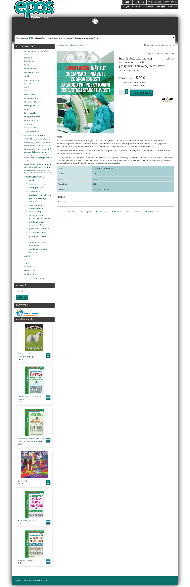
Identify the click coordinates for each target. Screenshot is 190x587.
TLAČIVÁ (28, 260)
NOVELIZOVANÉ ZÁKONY (34, 136)
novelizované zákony (31, 72)
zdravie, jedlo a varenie (32, 132)
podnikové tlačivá (30, 274)
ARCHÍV (27, 256)
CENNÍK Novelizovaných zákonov (36, 139)
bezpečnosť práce (30, 270)
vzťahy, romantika (30, 128)
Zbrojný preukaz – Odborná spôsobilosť (70, 45)
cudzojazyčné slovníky (37, 188)
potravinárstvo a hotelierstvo (39, 229)
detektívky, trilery (30, 95)
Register (139, 2)
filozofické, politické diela (33, 102)
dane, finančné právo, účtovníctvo (40, 195)
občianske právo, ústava (37, 232)
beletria (26, 65)
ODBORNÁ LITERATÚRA (34, 177)
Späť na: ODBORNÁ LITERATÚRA (161, 54)
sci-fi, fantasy (29, 124)
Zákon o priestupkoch (25, 560)
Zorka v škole (22, 481)
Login (127, 2)
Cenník (26, 87)
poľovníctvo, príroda (31, 120)
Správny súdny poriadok (26, 521)
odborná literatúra (30, 69)
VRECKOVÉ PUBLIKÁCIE (34, 278)
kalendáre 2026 (29, 61)
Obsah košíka (170, 2)
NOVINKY (28, 58)
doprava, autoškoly (35, 191)
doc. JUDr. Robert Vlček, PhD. (129, 71)
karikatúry (27, 109)
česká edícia (28, 91)
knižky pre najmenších (32, 117)
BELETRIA (28, 84)
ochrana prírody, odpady (37, 184)
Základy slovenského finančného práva (160, 45)
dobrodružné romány (31, 98)
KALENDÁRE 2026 (31, 80)
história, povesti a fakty (32, 106)
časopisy (27, 76)
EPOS (31, 38)
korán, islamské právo (36, 212)
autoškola (27, 267)
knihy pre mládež (30, 113)
